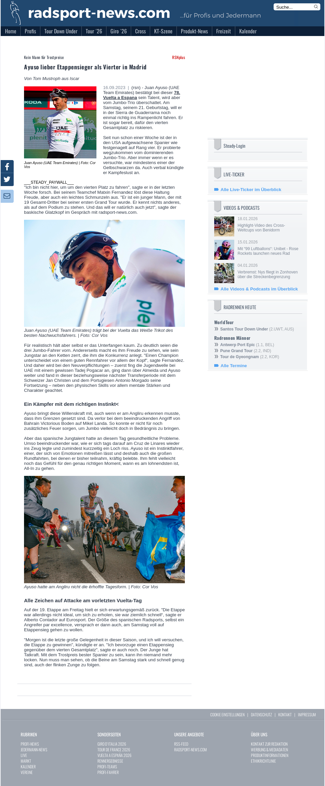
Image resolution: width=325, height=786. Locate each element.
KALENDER (28, 766)
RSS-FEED (181, 744)
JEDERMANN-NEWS (34, 749)
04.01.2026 (269, 271)
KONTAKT (285, 714)
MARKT (26, 761)
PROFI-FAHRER (108, 772)
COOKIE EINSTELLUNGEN (227, 714)
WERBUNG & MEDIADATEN (269, 749)
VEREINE (27, 772)
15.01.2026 (269, 248)
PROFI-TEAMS (107, 766)
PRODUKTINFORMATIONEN (269, 755)
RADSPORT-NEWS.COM (190, 749)
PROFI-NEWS (30, 744)
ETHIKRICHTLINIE (263, 761)
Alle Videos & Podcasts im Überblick (259, 288)
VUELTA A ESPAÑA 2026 (114, 755)
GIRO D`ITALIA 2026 (111, 744)
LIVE (24, 755)
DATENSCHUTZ (261, 714)
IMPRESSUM (307, 714)
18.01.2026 (269, 224)
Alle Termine (234, 365)
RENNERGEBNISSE (110, 761)
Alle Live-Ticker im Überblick (251, 189)
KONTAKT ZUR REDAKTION (269, 744)
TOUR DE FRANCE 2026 (113, 749)
